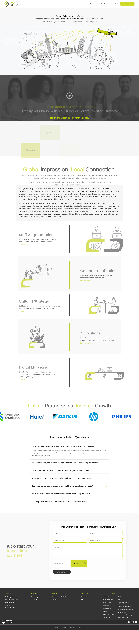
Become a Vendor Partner (60, 597)
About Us (104, 4)
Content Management (124, 606)
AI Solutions (9, 605)
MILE (119, 597)
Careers (54, 599)
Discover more (23, 245)
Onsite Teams (107, 602)
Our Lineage (35, 597)
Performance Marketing (125, 615)
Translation (106, 605)
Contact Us (84, 597)
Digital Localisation (108, 614)
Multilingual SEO (123, 617)
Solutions (93, 4)
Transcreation (107, 608)
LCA (119, 599)
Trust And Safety (123, 612)
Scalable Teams (107, 597)
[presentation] (109, 563)
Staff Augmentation (11, 597)
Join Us (114, 4)
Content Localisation (11, 599)
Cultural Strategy (10, 602)
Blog (82, 599)
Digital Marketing (10, 608)
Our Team (34, 599)
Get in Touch (127, 4)
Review (105, 611)
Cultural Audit (107, 617)
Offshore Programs (108, 599)
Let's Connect (62, 572)
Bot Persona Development (126, 609)
